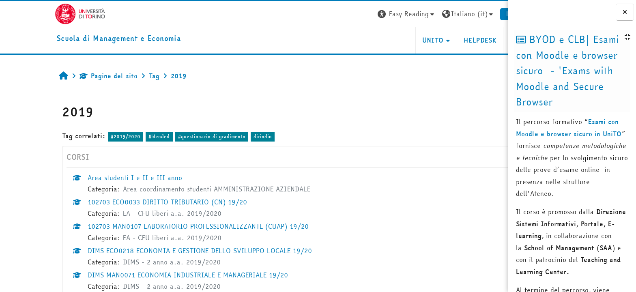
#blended (121, 136)
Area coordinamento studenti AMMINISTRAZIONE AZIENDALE (179, 189)
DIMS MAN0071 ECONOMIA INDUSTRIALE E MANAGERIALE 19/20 (150, 275)
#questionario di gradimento (173, 136)
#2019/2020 (88, 136)
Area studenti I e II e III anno (97, 177)
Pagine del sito (71, 76)
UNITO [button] (395, 40)
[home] (81, 39)
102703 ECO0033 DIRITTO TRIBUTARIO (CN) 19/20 (129, 202)
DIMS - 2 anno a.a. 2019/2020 (134, 262)
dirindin (225, 136)
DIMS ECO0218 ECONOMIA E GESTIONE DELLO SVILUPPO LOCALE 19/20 (162, 251)
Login (476, 14)
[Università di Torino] (42, 13)
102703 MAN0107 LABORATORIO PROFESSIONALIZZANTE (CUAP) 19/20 (160, 226)
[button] (369, 14)
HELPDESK (442, 40)
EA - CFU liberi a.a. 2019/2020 (134, 213)
